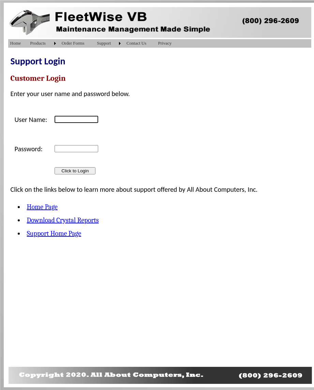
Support (104, 43)
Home (15, 43)
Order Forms (73, 43)
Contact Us (136, 43)
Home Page (42, 207)
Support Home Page (54, 233)
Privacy (165, 43)
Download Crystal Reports (63, 220)
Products (38, 43)
